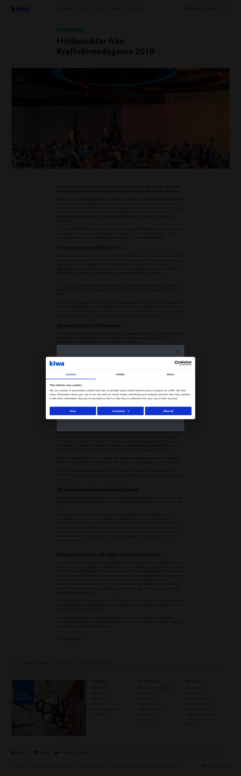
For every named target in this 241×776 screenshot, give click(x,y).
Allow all (168, 411)
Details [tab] (120, 374)
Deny (73, 411)
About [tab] (170, 374)
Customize (120, 411)
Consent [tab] (71, 374)
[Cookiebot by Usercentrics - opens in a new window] (177, 363)
